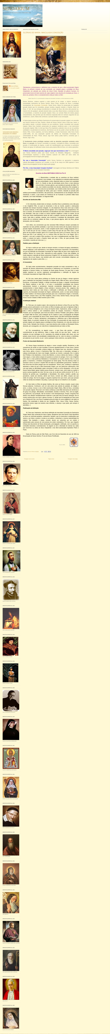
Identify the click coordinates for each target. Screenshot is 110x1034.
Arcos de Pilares (14, 86)
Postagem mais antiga (73, 458)
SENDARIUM (16, 8)
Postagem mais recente (29, 458)
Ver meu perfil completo (14, 88)
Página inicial (51, 458)
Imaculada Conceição (40, 105)
